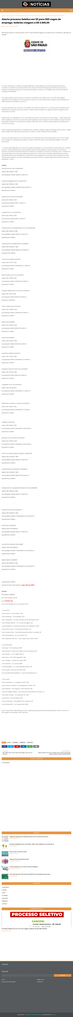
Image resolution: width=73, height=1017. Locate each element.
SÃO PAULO (12, 15)
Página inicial (5, 15)
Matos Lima (6, 26)
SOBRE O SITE (40, 979)
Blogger (53, 1014)
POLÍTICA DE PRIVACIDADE (8, 982)
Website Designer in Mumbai (35, 1014)
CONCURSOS (5, 887)
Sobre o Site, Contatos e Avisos (18, 851)
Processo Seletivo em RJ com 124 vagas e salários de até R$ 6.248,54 (24, 929)
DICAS (8, 742)
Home (3, 979)
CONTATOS (40, 982)
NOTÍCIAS (4, 904)
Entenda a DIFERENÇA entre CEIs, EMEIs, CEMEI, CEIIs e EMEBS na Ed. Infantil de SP (31, 844)
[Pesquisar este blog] (28, 975)
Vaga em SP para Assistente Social (19, 859)
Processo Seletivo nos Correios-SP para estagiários (23, 867)
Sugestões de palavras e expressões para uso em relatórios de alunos (28, 836)
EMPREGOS (22, 742)
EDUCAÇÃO (5, 898)
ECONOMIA (15, 742)
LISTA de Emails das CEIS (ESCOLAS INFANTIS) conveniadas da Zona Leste (29, 874)
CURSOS (4, 890)
